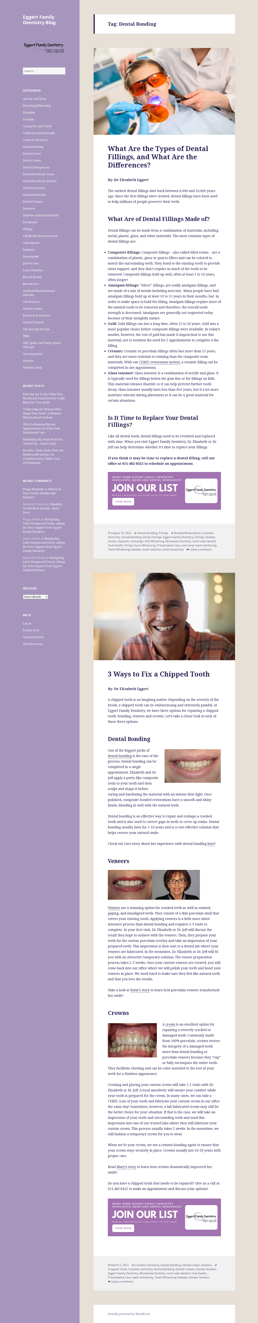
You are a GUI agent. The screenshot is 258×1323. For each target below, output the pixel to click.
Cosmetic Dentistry (35, 140)
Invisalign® (30, 256)
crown (170, 1024)
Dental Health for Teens (38, 174)
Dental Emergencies (36, 167)
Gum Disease (31, 243)
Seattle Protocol (33, 322)
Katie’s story (140, 990)
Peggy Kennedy (33, 489)
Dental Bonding (33, 147)
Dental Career (32, 153)
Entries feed (31, 630)
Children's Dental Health (39, 133)
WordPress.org (33, 644)
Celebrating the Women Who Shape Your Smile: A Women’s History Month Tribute (42, 413)
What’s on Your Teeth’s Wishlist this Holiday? (42, 493)
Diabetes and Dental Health (41, 215)
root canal (187, 545)
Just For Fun (31, 263)
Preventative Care (168, 545)
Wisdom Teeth (32, 367)
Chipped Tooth (117, 1269)
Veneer (193, 1277)
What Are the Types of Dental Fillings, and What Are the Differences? (158, 156)
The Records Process (36, 329)
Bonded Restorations (187, 533)
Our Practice (31, 302)
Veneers (28, 361)
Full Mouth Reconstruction (40, 236)
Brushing (29, 112)
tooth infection (151, 549)
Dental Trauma (33, 201)
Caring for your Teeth (37, 126)
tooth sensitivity (173, 549)
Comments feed (33, 637)
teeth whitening (206, 545)
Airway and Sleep (34, 99)
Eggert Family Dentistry (178, 537)
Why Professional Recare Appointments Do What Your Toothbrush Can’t (41, 428)
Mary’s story (126, 1167)
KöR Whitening (154, 541)
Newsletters (31, 284)
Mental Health (32, 277)
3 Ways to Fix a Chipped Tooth (159, 673)
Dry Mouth (30, 222)
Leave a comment (200, 549)
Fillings (28, 229)
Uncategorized (32, 354)
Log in (27, 623)
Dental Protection (34, 195)
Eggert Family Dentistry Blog (39, 20)
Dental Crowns (185, 1269)
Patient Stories (32, 308)
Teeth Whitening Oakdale (124, 549)
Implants (29, 250)
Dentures (29, 208)
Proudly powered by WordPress (129, 1314)
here (210, 843)
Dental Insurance (34, 188)
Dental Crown (32, 160)
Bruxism (28, 119)
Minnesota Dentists (178, 541)
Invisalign (137, 541)
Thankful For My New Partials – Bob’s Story (42, 508)
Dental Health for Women (40, 181)
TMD (26, 336)
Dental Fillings (152, 537)
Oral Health (115, 545)
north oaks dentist (204, 541)
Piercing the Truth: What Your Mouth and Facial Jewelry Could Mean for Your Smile (44, 398)
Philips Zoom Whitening (139, 545)
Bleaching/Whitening (37, 105)
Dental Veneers (206, 1269)
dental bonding (120, 756)
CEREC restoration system (159, 362)
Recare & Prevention (36, 315)
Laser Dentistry (33, 270)
